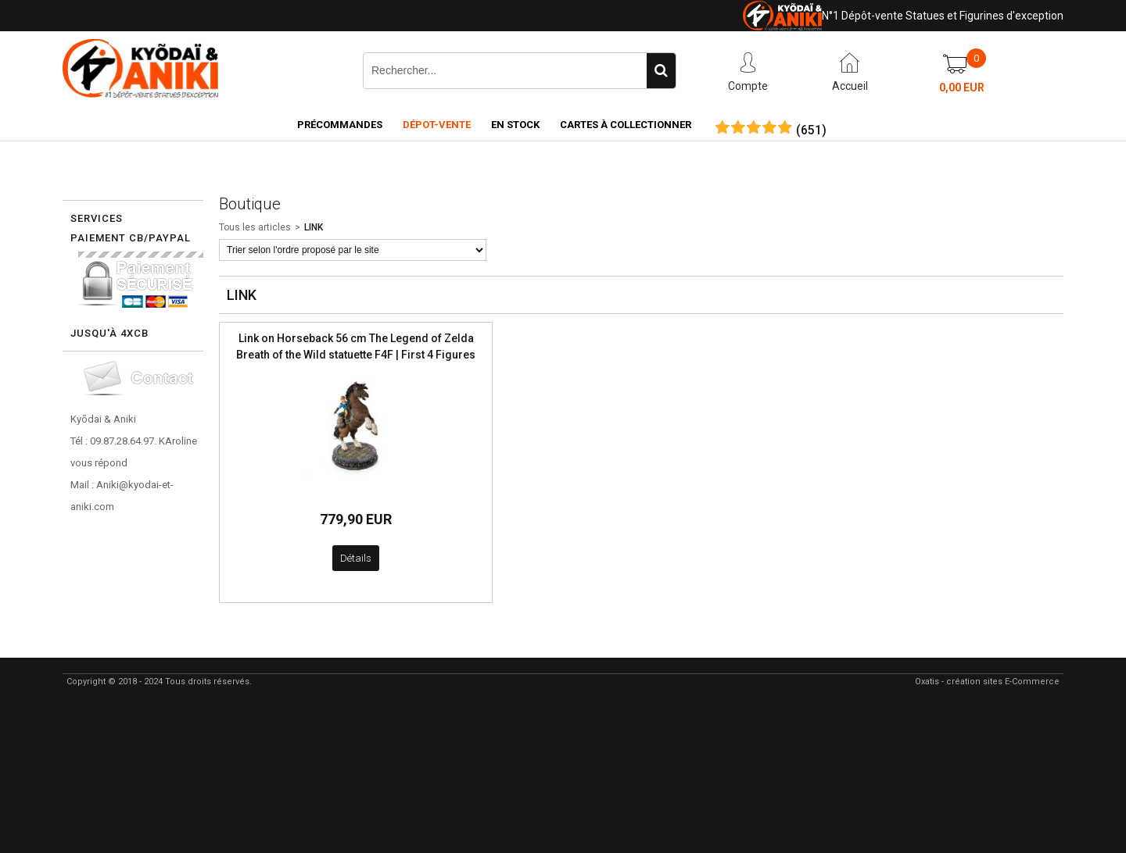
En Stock (515, 124)
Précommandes (339, 124)
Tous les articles (255, 227)
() (811, 130)
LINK (313, 227)
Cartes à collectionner (625, 124)
